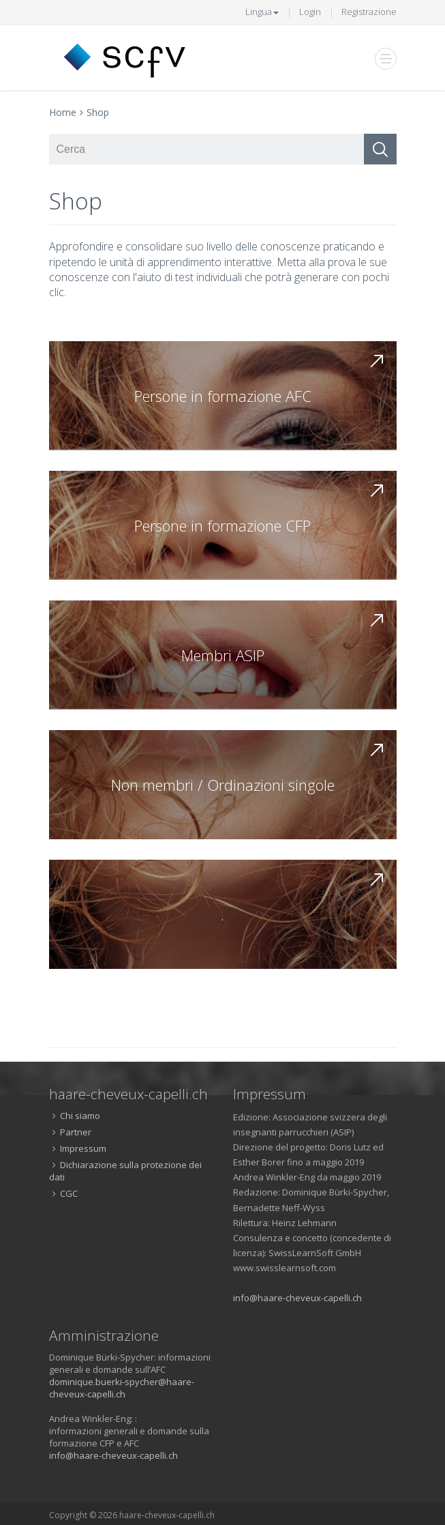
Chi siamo (80, 1115)
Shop (98, 112)
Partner (75, 1132)
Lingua (262, 11)
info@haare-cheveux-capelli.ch (297, 1298)
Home (62, 112)
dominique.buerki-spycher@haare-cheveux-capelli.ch (121, 1388)
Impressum (83, 1148)
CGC (69, 1193)
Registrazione (369, 11)
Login (310, 11)
